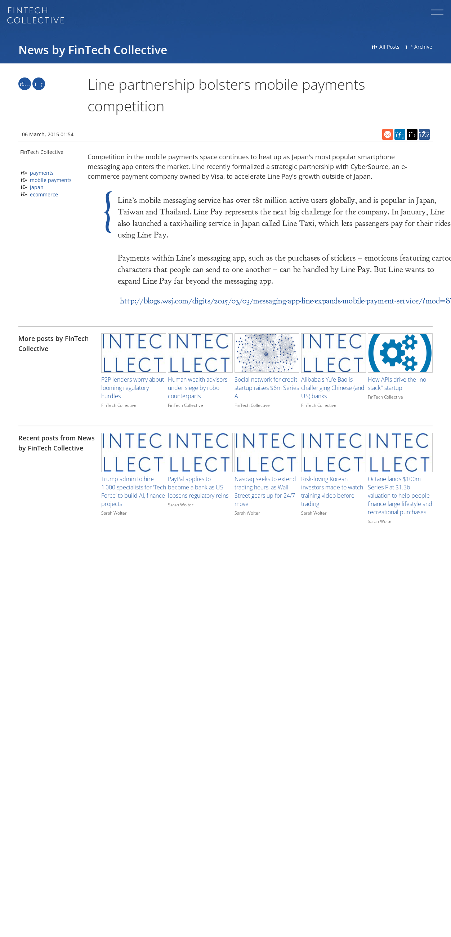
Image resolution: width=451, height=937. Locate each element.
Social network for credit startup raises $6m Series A (267, 388)
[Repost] (38, 83)
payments (42, 172)
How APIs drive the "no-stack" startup (398, 384)
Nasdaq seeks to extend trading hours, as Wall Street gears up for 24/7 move (265, 491)
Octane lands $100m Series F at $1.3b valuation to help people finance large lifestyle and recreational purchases (400, 495)
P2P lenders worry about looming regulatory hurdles (132, 388)
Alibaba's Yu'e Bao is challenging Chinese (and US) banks (333, 388)
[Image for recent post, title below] (134, 452)
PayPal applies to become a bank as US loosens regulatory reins (198, 487)
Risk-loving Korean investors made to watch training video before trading (332, 491)
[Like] (24, 83)
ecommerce (44, 194)
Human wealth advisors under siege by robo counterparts (197, 388)
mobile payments (51, 180)
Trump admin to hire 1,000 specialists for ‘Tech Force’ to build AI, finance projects (133, 491)
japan (37, 187)
